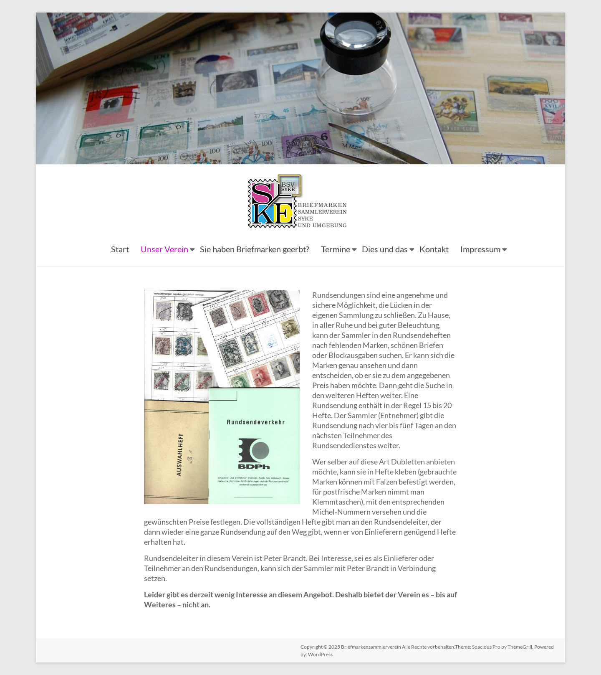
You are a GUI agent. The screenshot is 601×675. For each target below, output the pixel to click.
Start (120, 249)
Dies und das (385, 249)
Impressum (480, 249)
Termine (335, 249)
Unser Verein (164, 249)
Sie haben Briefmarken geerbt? (254, 249)
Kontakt (434, 249)
